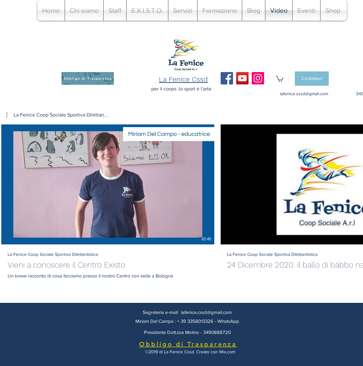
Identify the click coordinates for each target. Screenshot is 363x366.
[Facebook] (227, 78)
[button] (279, 78)
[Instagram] (258, 78)
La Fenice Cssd (183, 79)
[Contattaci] (312, 78)
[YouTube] (242, 78)
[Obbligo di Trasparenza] (88, 78)
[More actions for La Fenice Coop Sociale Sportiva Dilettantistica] (57, 115)
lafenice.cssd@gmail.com (304, 93)
